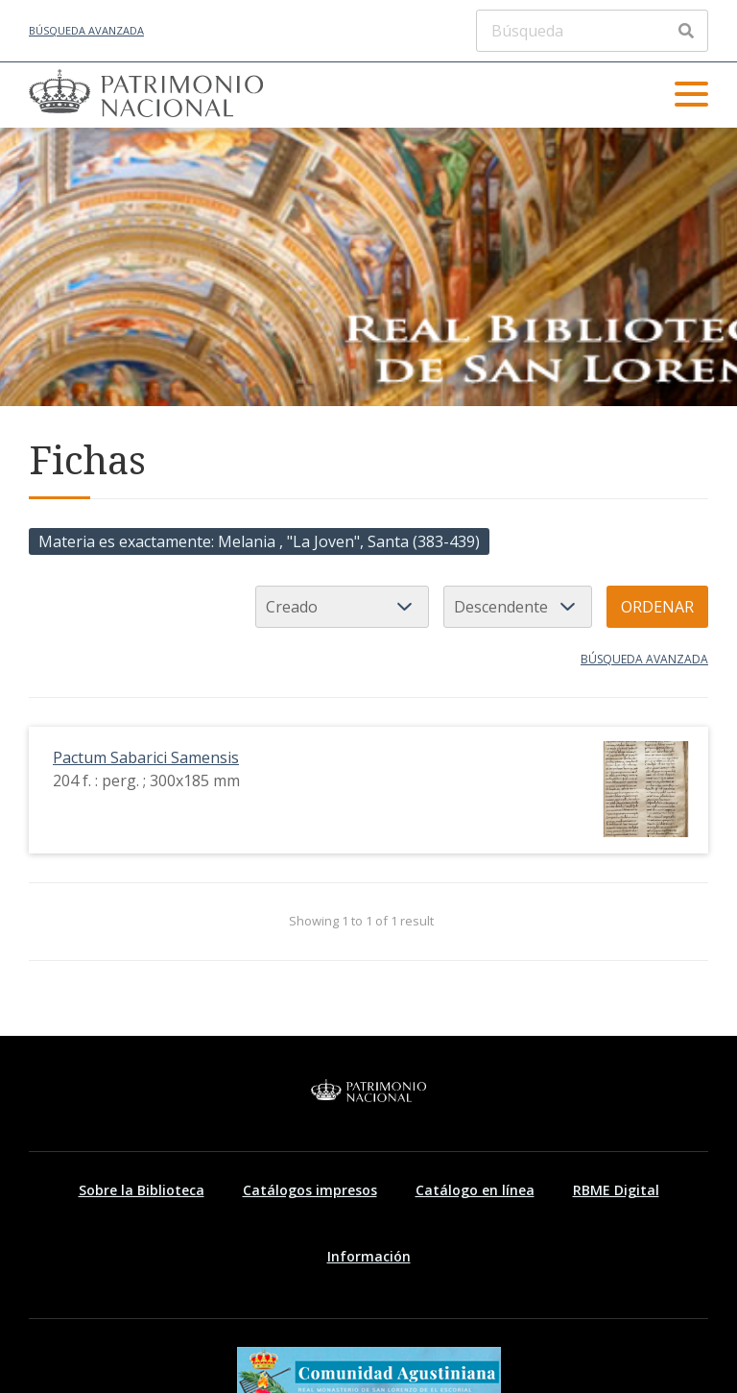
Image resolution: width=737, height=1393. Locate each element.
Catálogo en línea (475, 1190)
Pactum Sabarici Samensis (146, 757)
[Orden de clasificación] (517, 607)
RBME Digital (616, 1190)
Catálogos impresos (310, 1190)
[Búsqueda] (592, 31)
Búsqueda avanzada (86, 30)
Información (369, 1256)
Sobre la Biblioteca (141, 1190)
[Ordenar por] (342, 607)
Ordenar (657, 606)
